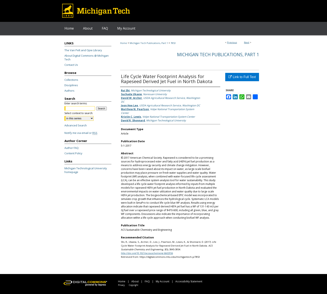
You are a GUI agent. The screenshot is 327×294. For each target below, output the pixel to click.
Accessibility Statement (188, 281)
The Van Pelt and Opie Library (83, 50)
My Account (162, 281)
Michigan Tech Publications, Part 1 (149, 43)
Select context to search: (78, 113)
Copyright (133, 285)
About (135, 281)
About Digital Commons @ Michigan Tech (86, 57)
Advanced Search (75, 125)
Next (246, 42)
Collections (71, 80)
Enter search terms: (75, 103)
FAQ (147, 281)
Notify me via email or (80, 133)
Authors (69, 90)
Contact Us (71, 65)
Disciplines (71, 85)
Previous (232, 42)
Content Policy (73, 153)
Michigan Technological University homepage (85, 170)
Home (123, 43)
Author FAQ (71, 148)
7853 (173, 43)
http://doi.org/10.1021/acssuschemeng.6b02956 (147, 253)
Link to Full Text (242, 77)
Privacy (121, 285)
